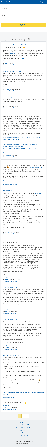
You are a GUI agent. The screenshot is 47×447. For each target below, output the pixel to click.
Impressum (23, 438)
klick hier (13, 54)
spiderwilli (8, 232)
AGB (23, 433)
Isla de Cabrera (8, 114)
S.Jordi (7, 408)
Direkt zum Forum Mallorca (10, 65)
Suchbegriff (4, 8)
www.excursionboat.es (10, 397)
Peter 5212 (8, 279)
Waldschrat (8, 155)
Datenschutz (24, 430)
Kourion (7, 63)
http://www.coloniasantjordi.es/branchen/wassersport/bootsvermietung (23, 393)
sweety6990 (8, 89)
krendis (7, 347)
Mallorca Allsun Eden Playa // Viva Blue (15, 45)
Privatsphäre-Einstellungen (23, 435)
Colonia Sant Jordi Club (10, 97)
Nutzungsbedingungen (23, 427)
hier (23, 58)
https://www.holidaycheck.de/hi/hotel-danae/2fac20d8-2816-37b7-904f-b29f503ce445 (22, 138)
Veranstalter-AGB (23, 425)
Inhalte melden (23, 422)
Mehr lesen (6, 61)
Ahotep (7, 183)
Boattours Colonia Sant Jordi (12, 355)
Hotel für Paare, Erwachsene (12, 71)
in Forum (3, 15)
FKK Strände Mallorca (36, 167)
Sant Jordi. (38, 193)
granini (7, 106)
